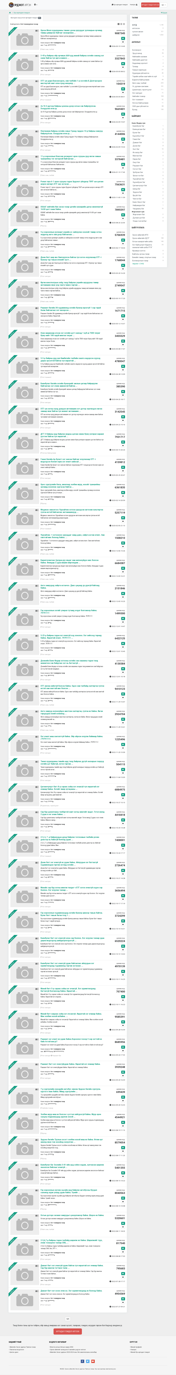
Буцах (164, 13)
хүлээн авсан (147, 31)
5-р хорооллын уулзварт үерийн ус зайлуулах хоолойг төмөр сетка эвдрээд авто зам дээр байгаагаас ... (71, 233)
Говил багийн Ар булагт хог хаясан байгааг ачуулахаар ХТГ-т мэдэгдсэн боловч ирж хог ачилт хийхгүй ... (68, 460)
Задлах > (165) (138, 264)
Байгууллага (138, 227)
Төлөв (135, 18)
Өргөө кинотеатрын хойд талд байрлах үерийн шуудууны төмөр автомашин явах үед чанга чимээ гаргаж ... (70, 283)
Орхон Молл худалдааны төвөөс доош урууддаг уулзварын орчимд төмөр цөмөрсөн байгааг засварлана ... (71, 31)
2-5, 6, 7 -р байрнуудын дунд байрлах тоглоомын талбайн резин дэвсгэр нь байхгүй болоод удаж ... (70, 838)
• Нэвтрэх (133, 1349)
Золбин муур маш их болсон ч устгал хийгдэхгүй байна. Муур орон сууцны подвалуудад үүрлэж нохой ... (71, 1115)
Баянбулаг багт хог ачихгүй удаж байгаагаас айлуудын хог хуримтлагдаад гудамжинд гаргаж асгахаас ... (67, 964)
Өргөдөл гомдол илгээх (150, 5)
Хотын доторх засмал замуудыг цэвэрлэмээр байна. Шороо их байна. (72, 1215)
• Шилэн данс (13, 1352)
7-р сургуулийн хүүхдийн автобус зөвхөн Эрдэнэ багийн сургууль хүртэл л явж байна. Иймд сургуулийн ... (70, 1090)
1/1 (67, 1319)
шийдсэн (11, 31)
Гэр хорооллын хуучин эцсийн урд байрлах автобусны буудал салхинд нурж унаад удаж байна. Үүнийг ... (69, 1191)
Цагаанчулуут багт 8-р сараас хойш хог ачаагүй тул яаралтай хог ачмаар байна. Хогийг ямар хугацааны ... (70, 787)
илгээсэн (147, 28)
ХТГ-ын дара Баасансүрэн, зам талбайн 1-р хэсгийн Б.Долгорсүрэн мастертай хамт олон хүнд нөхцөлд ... (71, 82)
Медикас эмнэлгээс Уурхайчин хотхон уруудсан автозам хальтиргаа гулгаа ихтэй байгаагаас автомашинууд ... (72, 510)
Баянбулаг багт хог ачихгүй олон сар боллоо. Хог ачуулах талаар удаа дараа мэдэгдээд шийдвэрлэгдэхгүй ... (72, 939)
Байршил (136, 116)
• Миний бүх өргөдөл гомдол (140, 1352)
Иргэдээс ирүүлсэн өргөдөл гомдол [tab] (26, 18)
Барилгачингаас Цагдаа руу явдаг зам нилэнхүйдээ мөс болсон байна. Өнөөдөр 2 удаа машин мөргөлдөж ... (70, 561)
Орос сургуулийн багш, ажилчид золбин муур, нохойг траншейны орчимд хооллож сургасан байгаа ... (70, 485)
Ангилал (136, 42)
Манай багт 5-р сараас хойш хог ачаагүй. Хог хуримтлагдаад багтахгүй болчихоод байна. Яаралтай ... (68, 989)
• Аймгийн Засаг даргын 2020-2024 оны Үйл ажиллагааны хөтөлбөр (73, 1352)
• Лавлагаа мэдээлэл (16, 1349)
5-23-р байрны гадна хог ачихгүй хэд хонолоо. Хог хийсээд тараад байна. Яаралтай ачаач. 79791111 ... (71, 636)
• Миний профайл (136, 1347)
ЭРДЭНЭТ (20, 4)
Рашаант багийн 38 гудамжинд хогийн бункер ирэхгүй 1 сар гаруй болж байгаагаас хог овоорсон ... (71, 308)
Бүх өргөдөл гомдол (120, 5)
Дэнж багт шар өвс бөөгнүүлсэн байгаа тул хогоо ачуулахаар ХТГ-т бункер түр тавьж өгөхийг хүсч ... (71, 258)
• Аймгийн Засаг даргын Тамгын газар (22, 1347)
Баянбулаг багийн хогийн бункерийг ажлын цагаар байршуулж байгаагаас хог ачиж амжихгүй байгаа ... (69, 384)
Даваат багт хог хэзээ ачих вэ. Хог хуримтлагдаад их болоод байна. (71, 1290)
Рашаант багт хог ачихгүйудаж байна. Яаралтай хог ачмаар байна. (70, 1064)
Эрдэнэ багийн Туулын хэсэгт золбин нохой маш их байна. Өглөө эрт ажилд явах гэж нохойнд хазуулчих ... (72, 1140)
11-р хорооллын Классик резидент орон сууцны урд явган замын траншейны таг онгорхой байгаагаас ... (71, 157)
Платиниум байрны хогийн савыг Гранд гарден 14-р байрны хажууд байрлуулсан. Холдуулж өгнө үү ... (72, 132)
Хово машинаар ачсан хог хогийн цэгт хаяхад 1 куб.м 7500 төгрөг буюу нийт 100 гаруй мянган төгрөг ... (70, 334)
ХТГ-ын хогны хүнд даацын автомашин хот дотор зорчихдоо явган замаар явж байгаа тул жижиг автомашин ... (71, 409)
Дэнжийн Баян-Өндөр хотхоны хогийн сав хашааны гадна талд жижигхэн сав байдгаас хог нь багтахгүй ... (69, 661)
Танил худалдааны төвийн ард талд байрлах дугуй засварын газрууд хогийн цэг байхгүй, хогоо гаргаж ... (72, 762)
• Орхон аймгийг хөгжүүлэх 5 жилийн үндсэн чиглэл (67, 1349)
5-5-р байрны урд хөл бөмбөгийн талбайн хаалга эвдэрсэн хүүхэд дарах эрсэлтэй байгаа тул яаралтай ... (70, 359)
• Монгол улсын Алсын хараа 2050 (61, 1347)
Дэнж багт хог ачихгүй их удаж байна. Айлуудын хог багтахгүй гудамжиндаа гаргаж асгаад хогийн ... (69, 863)
